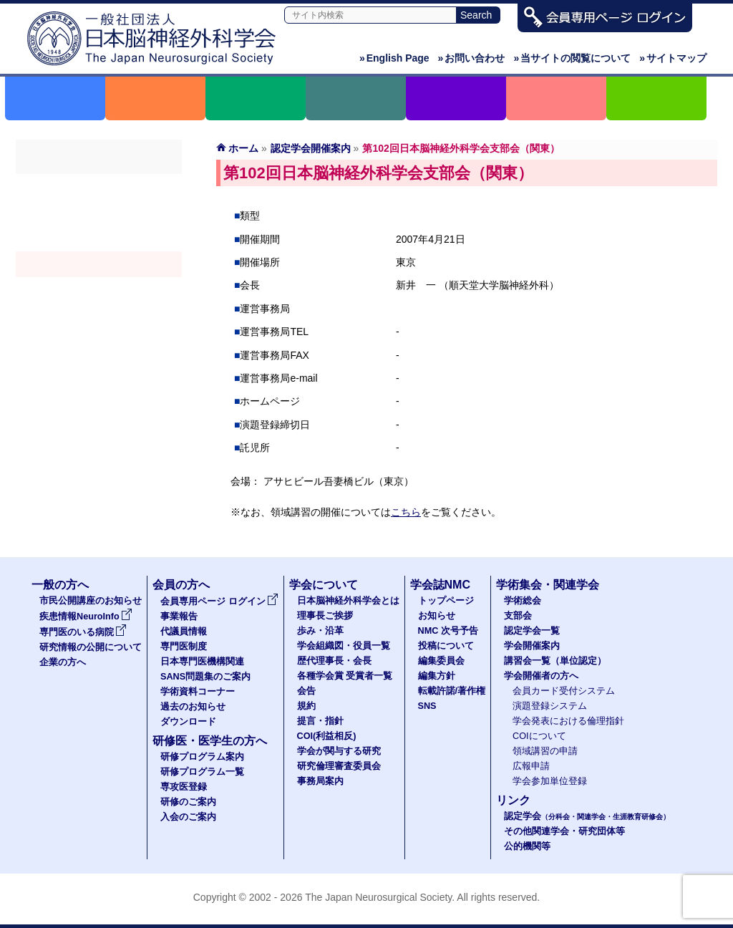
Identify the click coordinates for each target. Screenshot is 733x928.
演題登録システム (550, 706)
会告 (306, 691)
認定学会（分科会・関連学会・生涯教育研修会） (99, 238)
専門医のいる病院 (83, 632)
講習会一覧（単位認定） (555, 661)
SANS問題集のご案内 (205, 677)
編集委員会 (441, 661)
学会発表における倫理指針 (568, 721)
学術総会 (99, 187)
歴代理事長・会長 (334, 661)
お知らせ (436, 616)
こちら (406, 512)
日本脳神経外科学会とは (348, 601)
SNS (427, 706)
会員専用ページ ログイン (219, 601)
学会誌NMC (440, 585)
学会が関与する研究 (339, 751)
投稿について (446, 646)
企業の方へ (62, 662)
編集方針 (436, 676)
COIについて (539, 736)
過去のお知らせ (192, 707)
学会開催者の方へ (99, 316)
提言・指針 (320, 721)
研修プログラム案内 (202, 757)
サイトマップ (673, 58)
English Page (394, 58)
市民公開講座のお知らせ (90, 601)
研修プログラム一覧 (202, 772)
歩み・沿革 (320, 631)
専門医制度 (183, 647)
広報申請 (531, 766)
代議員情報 (183, 632)
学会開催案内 (99, 264)
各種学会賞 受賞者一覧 (345, 676)
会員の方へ (181, 585)
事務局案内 (320, 781)
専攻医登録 (183, 787)
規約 (306, 706)
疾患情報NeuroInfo (85, 617)
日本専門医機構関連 (202, 662)
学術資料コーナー (197, 692)
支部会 (99, 213)
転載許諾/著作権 (452, 691)
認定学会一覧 (532, 631)
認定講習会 (99, 290)
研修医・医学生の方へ (209, 741)
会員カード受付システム (564, 691)
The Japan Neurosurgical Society (378, 897)
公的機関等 (527, 846)
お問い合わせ (471, 58)
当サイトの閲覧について (572, 58)
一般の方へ (60, 585)
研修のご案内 (188, 802)
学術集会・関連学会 (547, 585)
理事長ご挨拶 (325, 616)
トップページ (446, 601)
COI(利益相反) (326, 736)
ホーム (243, 148)
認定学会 (587, 816)
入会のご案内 (188, 817)
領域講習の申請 (545, 751)
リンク (513, 800)
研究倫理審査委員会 (339, 766)
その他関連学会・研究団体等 (564, 831)
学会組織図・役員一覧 (343, 646)
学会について (323, 585)
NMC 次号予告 (448, 631)
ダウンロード (188, 722)
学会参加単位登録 (550, 781)
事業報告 (179, 617)
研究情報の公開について (90, 647)
